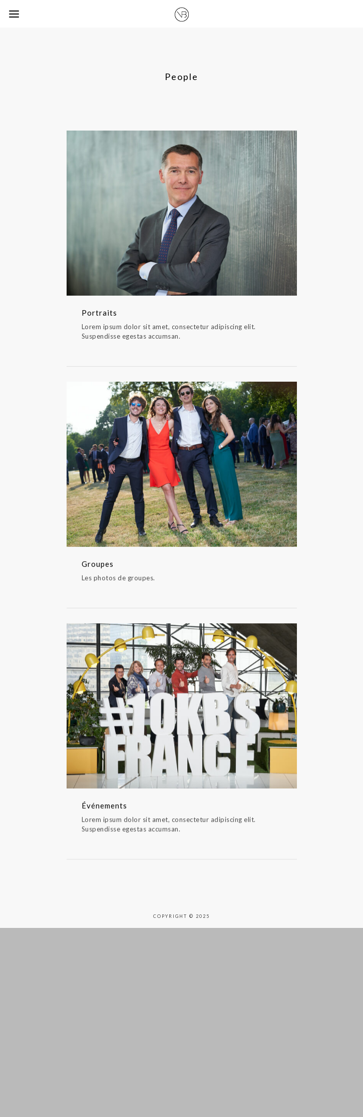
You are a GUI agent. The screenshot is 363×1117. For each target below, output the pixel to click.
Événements (104, 812)
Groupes (98, 567)
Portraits (99, 312)
